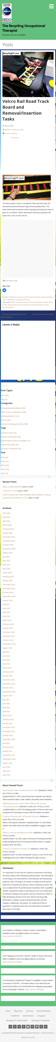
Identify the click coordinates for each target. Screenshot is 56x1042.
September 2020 (9, 759)
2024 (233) (5, 465)
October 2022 (8, 688)
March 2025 (7, 572)
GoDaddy (31, 1037)
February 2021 (8, 747)
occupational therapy (23, 300)
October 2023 (8, 640)
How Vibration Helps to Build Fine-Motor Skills (20, 790)
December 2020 (9, 755)
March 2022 (7, 715)
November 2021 (9, 731)
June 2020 (6, 767)
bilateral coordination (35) (11, 437)
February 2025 (8, 576)
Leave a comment (11, 133)
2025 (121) (5, 461)
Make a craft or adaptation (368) (13, 412)
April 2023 (6, 664)
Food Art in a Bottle (10, 491)
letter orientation (16, 302)
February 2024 (8, 624)
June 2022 (6, 703)
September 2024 (9, 596)
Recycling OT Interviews (41, 1020)
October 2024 (8, 592)
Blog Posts (18, 1011)
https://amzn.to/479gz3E (12, 962)
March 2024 (7, 620)
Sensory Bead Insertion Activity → (43, 314)
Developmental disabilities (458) (13, 408)
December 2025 (9, 537)
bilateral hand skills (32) (10, 444)
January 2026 (7, 533)
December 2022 (9, 680)
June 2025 (6, 561)
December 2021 (9, 727)
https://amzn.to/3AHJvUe (34, 989)
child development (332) (10, 416)
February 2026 (8, 529)
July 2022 (6, 699)
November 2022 (9, 684)
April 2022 (6, 711)
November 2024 (9, 588)
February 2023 (8, 672)
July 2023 (6, 652)
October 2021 (8, 735)
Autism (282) (6, 420)
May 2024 (6, 612)
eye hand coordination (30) (11, 448)
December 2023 (9, 632)
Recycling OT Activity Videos (17, 1020)
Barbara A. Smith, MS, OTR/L (14, 130)
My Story (29, 1011)
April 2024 (6, 616)
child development (15, 297)
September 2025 (9, 549)
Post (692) (5, 395)
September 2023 (9, 644)
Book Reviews (28, 1016)
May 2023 (6, 660)
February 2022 (8, 719)
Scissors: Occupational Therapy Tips (16, 849)
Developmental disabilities (32, 297)
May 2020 (6, 771)
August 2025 (7, 553)
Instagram (41, 1016)
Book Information (43, 1011)
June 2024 (6, 608)
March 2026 (7, 525)
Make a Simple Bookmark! (12, 487)
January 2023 (7, 676)
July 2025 (6, 557)
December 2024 (9, 584)
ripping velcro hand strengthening (19, 305)
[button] (52, 4)
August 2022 (7, 695)
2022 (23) (4, 473)
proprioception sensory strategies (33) (15, 441)
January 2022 (7, 723)
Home (8, 1011)
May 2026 (6, 517)
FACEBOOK (15, 1016)
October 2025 (8, 545)
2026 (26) (4, 457)
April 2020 (6, 775)
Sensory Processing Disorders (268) (14, 424)
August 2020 (7, 763)
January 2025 (7, 580)
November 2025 (9, 541)
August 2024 (7, 600)
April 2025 (6, 569)
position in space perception (32, 302)
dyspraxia (44, 297)
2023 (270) (5, 469)
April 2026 (6, 521)
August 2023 (7, 648)
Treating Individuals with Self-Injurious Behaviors (21, 816)
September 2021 (9, 739)
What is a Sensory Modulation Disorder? (18, 832)
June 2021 (6, 743)
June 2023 (6, 656)
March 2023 (7, 668)
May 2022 (6, 707)
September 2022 (9, 692)
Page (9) (4, 399)
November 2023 (9, 636)
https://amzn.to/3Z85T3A (12, 936)
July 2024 (6, 604)
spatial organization (37, 305)
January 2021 (7, 751)
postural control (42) (9, 433)
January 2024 (7, 628)
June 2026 (6, 513)
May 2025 (6, 565)
